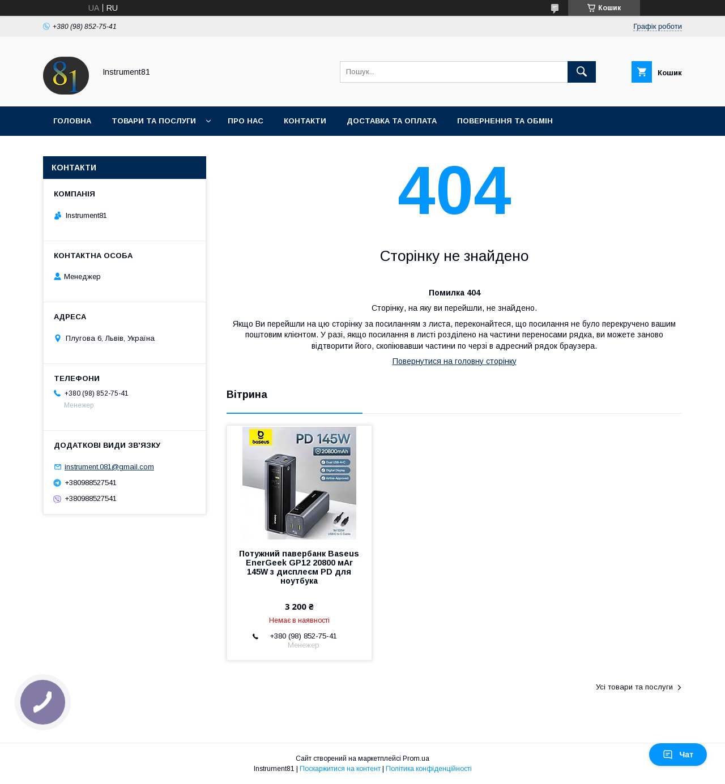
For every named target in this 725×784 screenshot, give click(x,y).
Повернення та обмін (505, 121)
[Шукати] (582, 72)
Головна (72, 121)
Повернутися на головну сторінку (455, 361)
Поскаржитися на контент (340, 769)
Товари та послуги (154, 121)
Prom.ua (416, 758)
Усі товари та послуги (634, 687)
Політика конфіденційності (429, 769)
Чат (678, 754)
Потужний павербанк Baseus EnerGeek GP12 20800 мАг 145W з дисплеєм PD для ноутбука (299, 567)
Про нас (245, 121)
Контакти (305, 121)
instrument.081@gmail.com (109, 466)
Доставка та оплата (392, 121)
